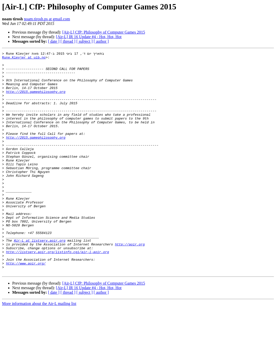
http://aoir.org (130, 283)
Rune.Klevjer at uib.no (24, 58)
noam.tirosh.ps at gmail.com (47, 19)
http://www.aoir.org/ (26, 305)
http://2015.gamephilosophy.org (36, 99)
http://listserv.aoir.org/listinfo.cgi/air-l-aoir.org (57, 292)
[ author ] (101, 41)
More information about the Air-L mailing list (39, 347)
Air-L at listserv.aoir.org (40, 278)
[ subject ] (84, 41)
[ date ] (53, 41)
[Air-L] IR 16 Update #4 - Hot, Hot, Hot (88, 37)
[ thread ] (67, 41)
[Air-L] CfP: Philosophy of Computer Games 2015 (103, 32)
